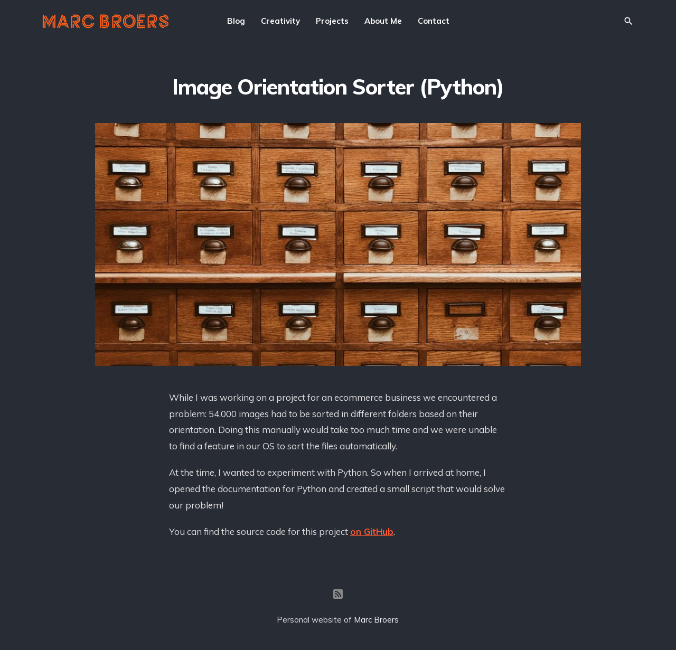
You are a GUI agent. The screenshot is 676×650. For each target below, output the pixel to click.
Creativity (280, 21)
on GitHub (371, 531)
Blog (236, 21)
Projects (332, 21)
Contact (433, 21)
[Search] (628, 21)
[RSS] (338, 594)
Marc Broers (376, 620)
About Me (383, 21)
